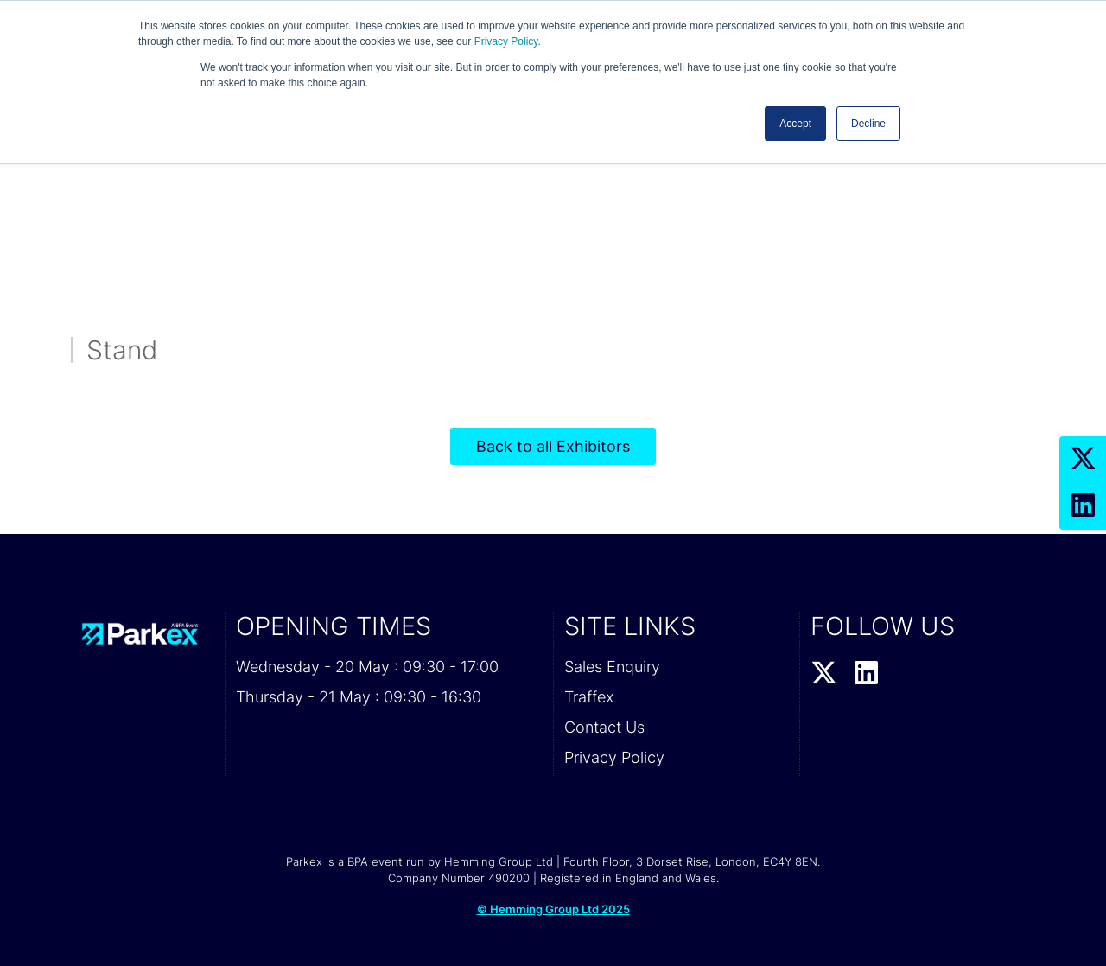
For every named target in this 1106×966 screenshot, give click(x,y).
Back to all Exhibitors (553, 446)
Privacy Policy (506, 41)
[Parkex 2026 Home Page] (142, 634)
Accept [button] (795, 124)
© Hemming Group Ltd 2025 (553, 909)
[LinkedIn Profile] (1082, 506)
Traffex (588, 697)
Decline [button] (868, 124)
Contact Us (604, 727)
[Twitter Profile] (1082, 459)
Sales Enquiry (612, 667)
